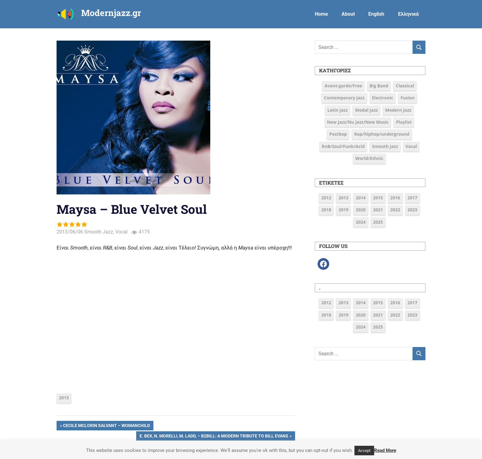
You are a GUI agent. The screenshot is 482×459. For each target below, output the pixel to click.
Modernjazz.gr (111, 12)
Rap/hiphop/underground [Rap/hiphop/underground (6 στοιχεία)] (381, 134)
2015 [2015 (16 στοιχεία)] (378, 198)
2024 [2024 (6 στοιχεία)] (360, 222)
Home (321, 14)
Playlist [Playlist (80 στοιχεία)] (404, 122)
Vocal (121, 232)
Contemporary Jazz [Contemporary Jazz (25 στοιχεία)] (344, 98)
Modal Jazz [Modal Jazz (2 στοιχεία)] (366, 110)
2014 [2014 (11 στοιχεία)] (360, 198)
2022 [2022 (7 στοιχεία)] (395, 210)
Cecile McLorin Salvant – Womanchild (106, 426)
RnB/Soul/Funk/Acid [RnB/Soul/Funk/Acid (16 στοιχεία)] (343, 146)
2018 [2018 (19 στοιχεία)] (326, 210)
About (348, 14)
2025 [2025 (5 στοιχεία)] (378, 222)
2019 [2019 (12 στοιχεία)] (343, 210)
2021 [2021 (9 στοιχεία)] (378, 210)
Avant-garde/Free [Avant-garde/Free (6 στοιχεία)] (343, 86)
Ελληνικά (408, 14)
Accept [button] (364, 450)
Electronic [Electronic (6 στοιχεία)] (382, 98)
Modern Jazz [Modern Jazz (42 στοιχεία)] (398, 110)
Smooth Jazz (98, 232)
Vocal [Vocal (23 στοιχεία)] (411, 146)
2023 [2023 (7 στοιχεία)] (412, 210)
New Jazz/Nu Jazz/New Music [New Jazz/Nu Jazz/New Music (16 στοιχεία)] (358, 122)
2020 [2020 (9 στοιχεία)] (360, 210)
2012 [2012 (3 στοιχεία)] (326, 198)
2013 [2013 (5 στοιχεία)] (343, 198)
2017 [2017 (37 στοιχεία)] (412, 198)
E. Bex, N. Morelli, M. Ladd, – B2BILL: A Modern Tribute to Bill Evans (213, 436)
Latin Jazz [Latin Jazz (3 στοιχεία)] (337, 110)
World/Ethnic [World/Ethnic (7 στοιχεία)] (369, 158)
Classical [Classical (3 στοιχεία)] (405, 86)
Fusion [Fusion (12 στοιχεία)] (408, 98)
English (376, 14)
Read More (385, 450)
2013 (64, 398)
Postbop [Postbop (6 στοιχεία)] (338, 134)
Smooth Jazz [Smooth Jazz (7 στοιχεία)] (385, 146)
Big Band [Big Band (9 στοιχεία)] (378, 86)
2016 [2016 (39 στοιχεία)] (395, 198)
